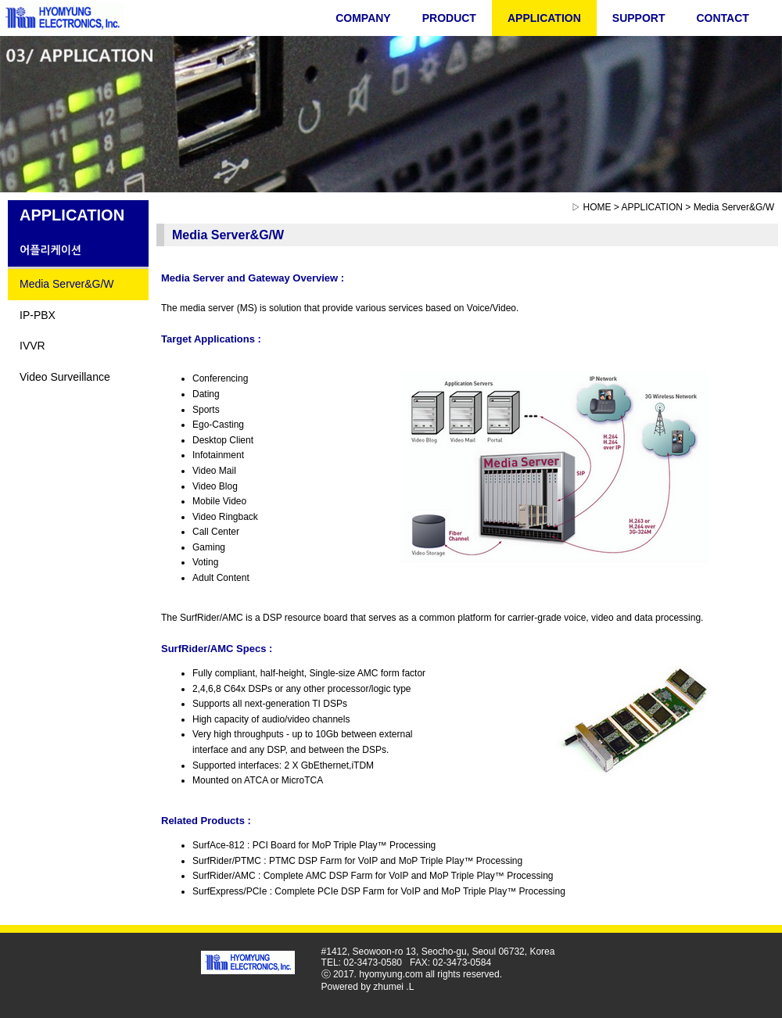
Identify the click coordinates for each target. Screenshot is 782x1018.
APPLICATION (544, 18)
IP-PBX (38, 315)
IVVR (32, 345)
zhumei (388, 986)
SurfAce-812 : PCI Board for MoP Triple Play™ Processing (314, 845)
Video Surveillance (65, 377)
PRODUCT (449, 18)
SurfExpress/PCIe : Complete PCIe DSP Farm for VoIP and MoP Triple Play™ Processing (378, 891)
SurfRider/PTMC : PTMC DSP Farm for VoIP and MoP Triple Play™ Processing (357, 860)
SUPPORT (638, 18)
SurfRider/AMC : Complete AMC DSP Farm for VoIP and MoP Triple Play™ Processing (373, 875)
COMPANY (363, 18)
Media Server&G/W (67, 284)
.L (410, 986)
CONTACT (722, 18)
